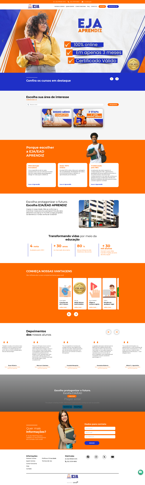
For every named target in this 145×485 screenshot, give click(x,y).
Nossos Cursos (59, 6)
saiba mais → (63, 307)
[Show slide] (70, 70)
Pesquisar (113, 104)
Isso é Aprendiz (34, 184)
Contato (94, 6)
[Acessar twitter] (104, 457)
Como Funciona (80, 6)
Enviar (92, 443)
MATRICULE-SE (113, 6)
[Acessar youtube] (112, 457)
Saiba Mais (72, 396)
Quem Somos (70, 6)
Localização (87, 2)
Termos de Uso (47, 461)
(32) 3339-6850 (73, 2)
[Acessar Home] (33, 8)
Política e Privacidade (49, 458)
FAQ (88, 6)
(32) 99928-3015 (59, 2)
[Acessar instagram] (96, 457)
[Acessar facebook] (88, 457)
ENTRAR (102, 6)
